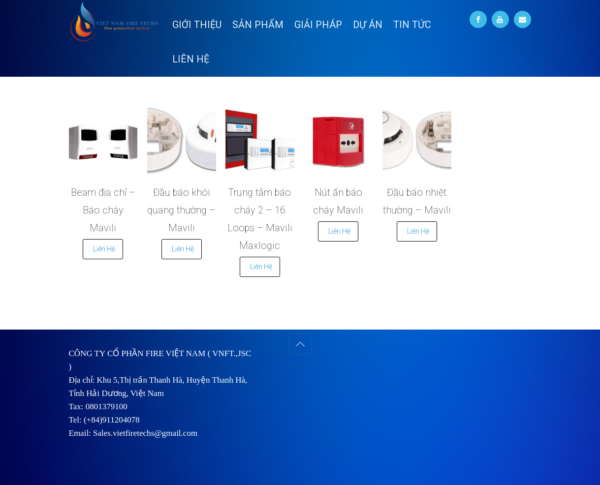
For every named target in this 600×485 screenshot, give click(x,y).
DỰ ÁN (367, 24)
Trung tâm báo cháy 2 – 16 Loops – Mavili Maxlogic (259, 218)
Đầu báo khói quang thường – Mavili (181, 210)
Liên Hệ (104, 249)
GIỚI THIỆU (196, 24)
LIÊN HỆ (190, 59)
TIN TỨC (412, 24)
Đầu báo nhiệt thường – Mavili (417, 201)
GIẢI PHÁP (318, 24)
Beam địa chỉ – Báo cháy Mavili (103, 210)
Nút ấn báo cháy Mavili (338, 201)
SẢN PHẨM (258, 24)
